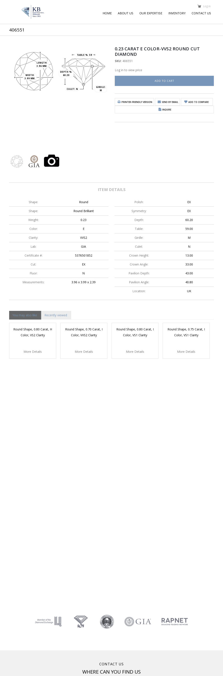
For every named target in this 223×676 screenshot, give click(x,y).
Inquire (166, 109)
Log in (207, 6)
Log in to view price (128, 70)
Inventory (177, 13)
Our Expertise (150, 13)
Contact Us (201, 13)
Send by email (170, 102)
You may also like (24, 315)
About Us (125, 13)
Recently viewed (55, 315)
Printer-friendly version (137, 102)
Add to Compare (198, 102)
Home (107, 13)
